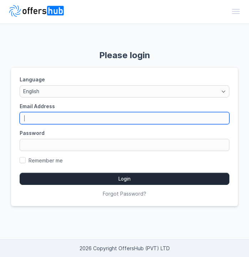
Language (32, 79)
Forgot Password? (124, 194)
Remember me (46, 160)
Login (124, 179)
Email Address (37, 106)
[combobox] (124, 91)
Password (32, 133)
